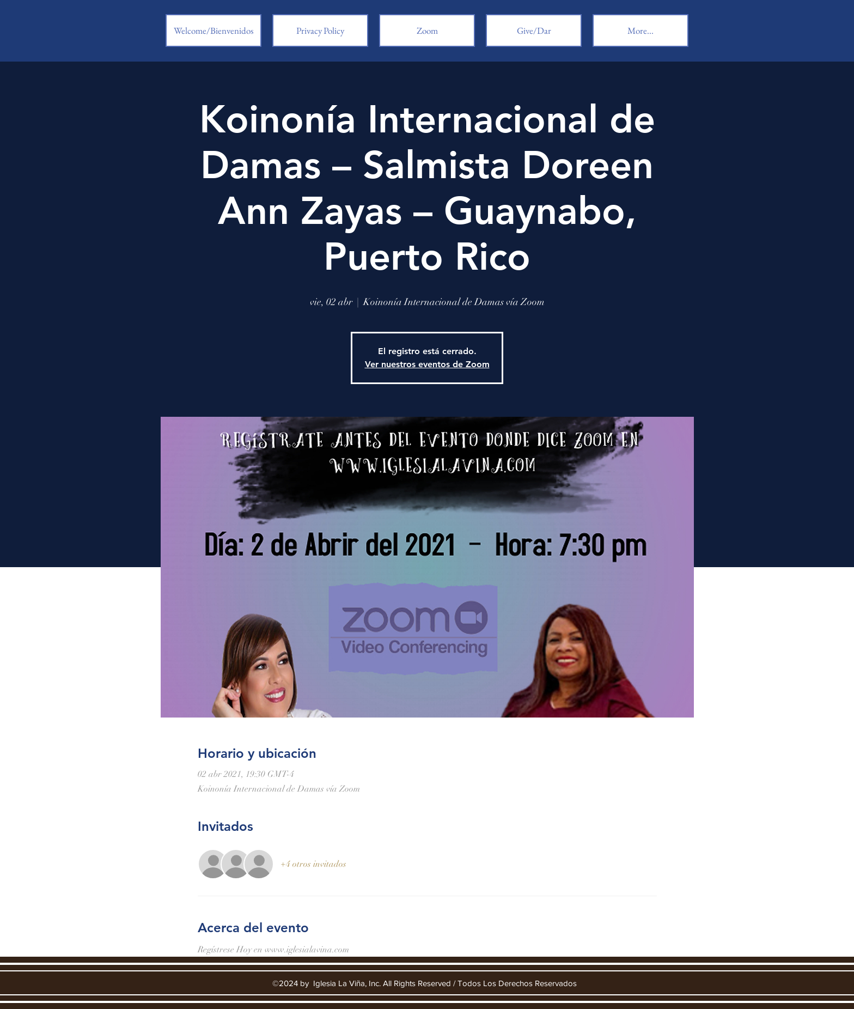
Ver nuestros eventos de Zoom (427, 364)
